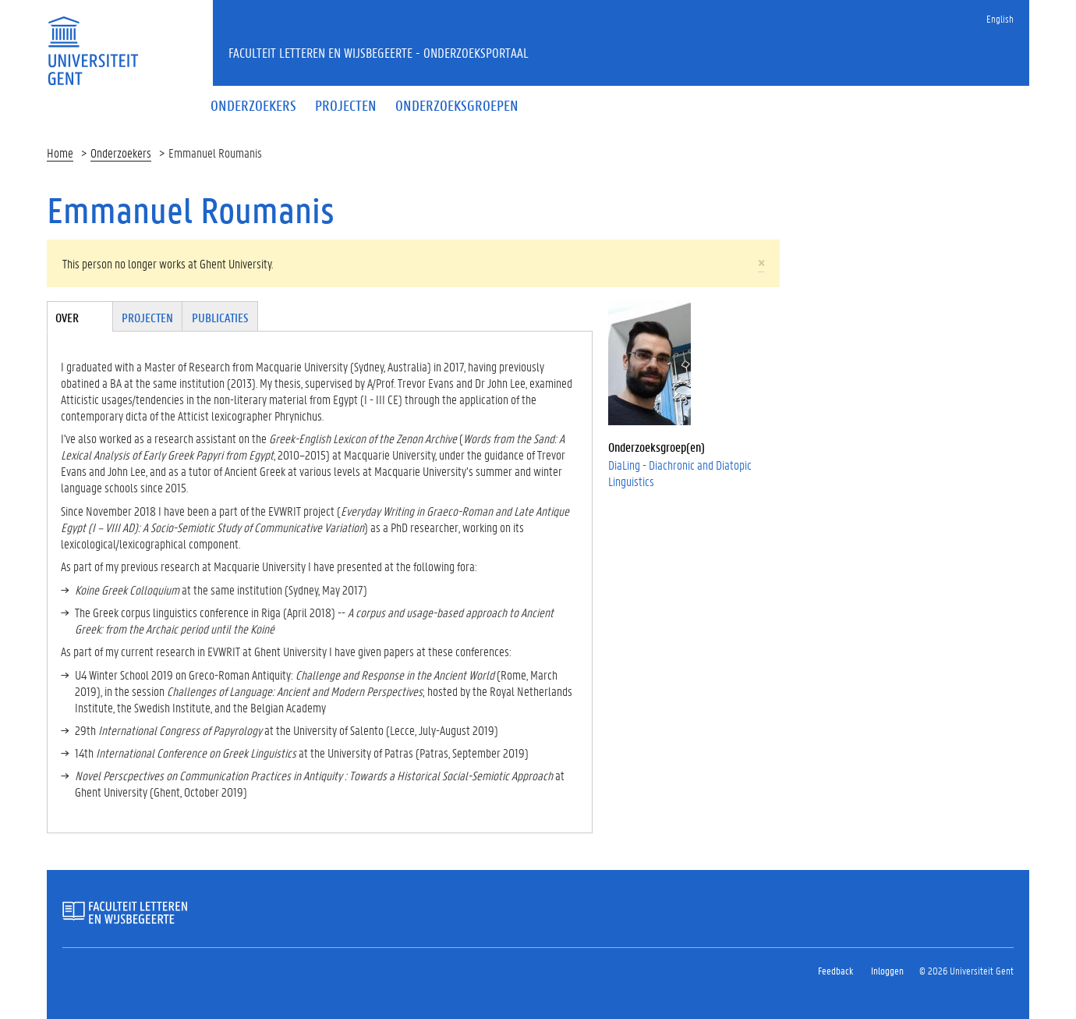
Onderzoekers (120, 152)
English (1000, 18)
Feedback (835, 970)
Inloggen (887, 970)
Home (60, 152)
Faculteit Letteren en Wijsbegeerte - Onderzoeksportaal (378, 52)
